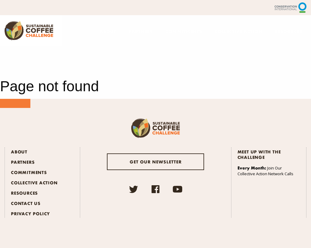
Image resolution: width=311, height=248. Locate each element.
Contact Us (26, 203)
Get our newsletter (156, 161)
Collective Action (238, 31)
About (108, 31)
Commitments (184, 31)
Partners (141, 31)
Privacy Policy (30, 213)
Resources (288, 31)
